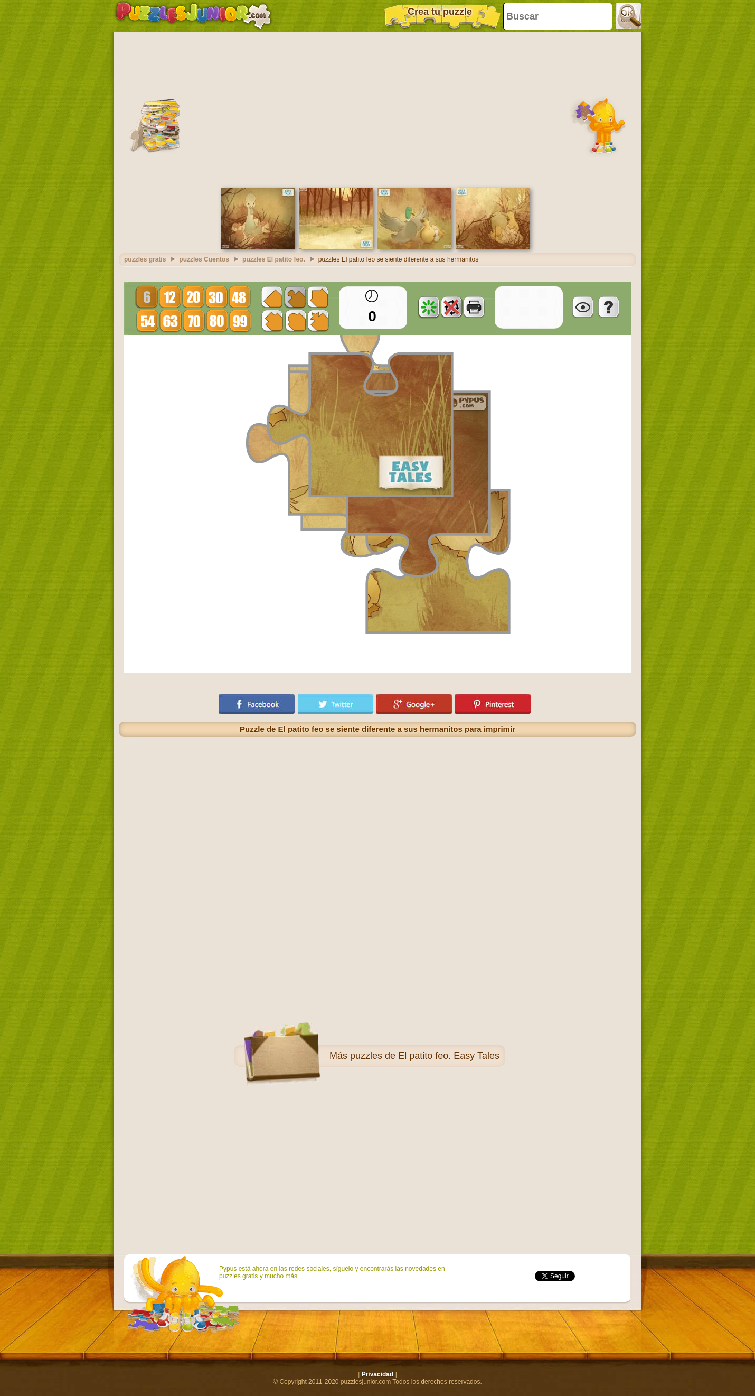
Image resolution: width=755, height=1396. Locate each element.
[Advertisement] (377, 108)
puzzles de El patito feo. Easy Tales (424, 1055)
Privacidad (378, 1374)
